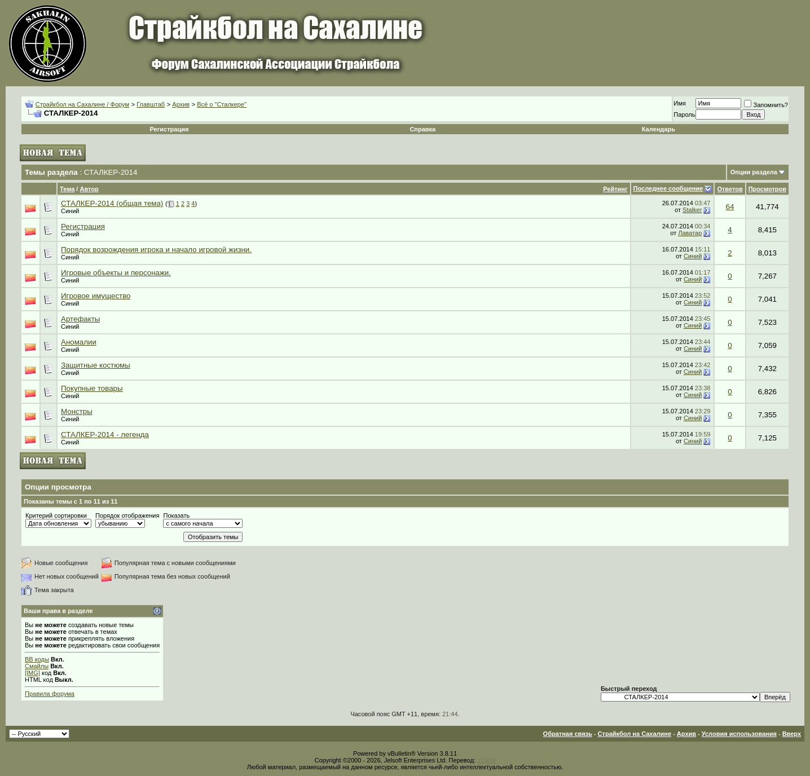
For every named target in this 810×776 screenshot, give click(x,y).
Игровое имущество (96, 296)
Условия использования (739, 733)
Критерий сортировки (56, 515)
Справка (422, 129)
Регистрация (169, 129)
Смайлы (37, 666)
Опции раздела (753, 172)
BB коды (37, 659)
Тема (67, 189)
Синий (70, 211)
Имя (679, 103)
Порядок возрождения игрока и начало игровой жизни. (156, 249)
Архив (181, 104)
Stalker (692, 209)
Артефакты (80, 319)
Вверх (791, 733)
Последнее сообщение (668, 188)
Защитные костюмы (95, 365)
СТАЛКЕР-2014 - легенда (105, 434)
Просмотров (767, 189)
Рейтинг (615, 189)
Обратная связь (567, 733)
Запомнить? (766, 105)
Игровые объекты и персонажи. (116, 272)
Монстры (77, 411)
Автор (89, 189)
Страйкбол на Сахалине (634, 733)
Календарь (658, 129)
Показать (176, 515)
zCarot (486, 760)
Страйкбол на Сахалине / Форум (82, 104)
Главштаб (151, 104)
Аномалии (78, 342)
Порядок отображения (127, 515)
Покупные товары (92, 388)
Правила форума (49, 693)
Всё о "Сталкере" (221, 104)
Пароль (684, 114)
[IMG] (32, 672)
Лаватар (690, 233)
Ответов (729, 189)
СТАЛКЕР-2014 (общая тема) (112, 203)
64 (730, 206)
